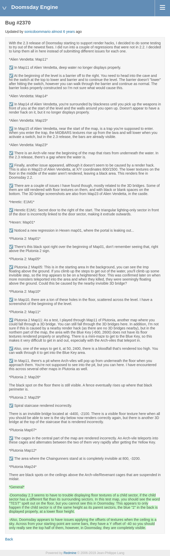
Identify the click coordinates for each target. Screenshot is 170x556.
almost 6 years (63, 32)
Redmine (70, 553)
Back (9, 539)
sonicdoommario (38, 32)
